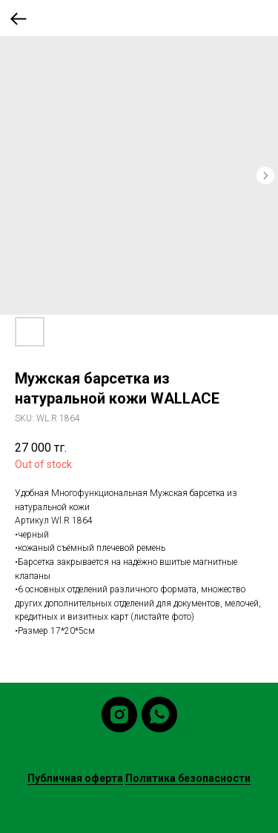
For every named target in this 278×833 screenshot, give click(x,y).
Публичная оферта (75, 778)
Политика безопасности (188, 778)
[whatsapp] (159, 714)
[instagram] (119, 714)
